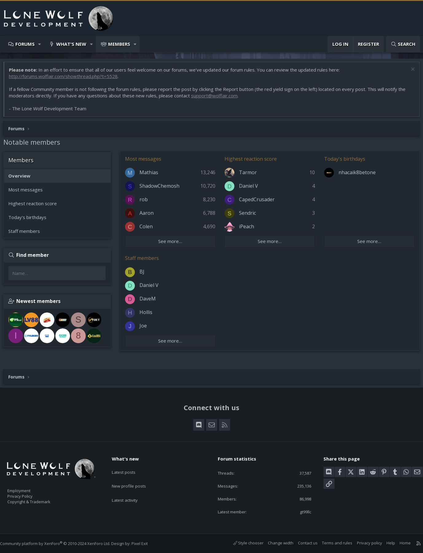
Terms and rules (331, 543)
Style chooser (242, 543)
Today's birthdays (30, 220)
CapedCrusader (258, 202)
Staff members (27, 234)
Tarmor (249, 175)
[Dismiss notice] (409, 73)
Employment (27, 487)
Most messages (28, 193)
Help (384, 543)
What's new (71, 44)
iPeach (247, 229)
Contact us (301, 543)
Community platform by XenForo (61, 543)
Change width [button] (274, 543)
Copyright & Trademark (38, 499)
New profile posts (134, 478)
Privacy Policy (28, 493)
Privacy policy (363, 543)
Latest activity (130, 490)
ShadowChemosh (162, 189)
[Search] (403, 44)
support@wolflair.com (217, 99)
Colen (149, 229)
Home (399, 543)
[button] (39, 44)
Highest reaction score (35, 206)
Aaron (150, 216)
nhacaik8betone (356, 175)
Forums (25, 44)
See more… (172, 244)
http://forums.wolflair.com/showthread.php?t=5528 (66, 79)
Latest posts (128, 466)
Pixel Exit (146, 543)
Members (119, 44)
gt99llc (301, 511)
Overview (22, 179)
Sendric (248, 216)
